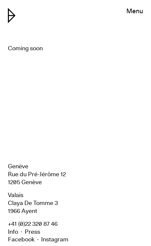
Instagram (54, 239)
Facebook (21, 239)
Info (13, 231)
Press (32, 231)
